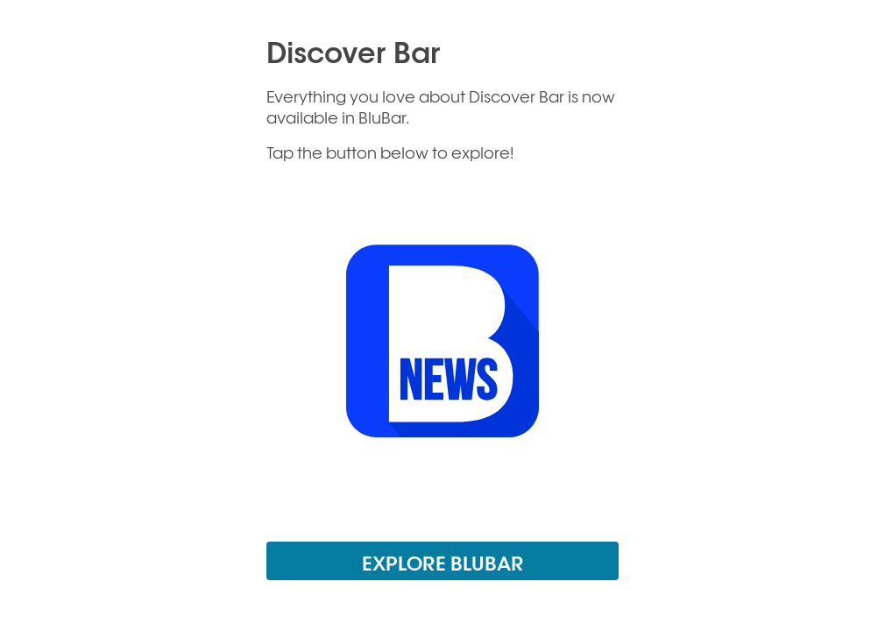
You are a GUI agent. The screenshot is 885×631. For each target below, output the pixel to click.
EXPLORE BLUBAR (443, 562)
